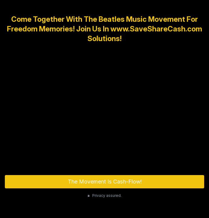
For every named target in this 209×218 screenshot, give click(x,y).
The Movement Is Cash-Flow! (105, 181)
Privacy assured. (104, 195)
